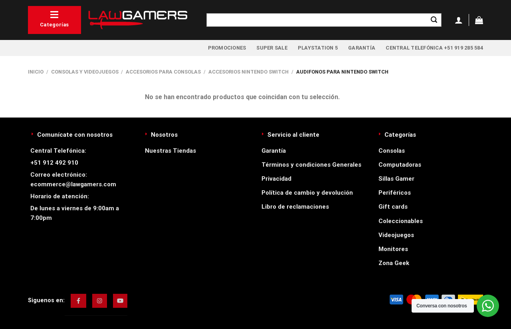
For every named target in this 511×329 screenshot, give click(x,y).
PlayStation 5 (318, 48)
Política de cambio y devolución (307, 192)
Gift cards (393, 206)
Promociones (227, 48)
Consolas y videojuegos (85, 72)
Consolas (391, 150)
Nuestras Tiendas (170, 150)
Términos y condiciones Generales (311, 164)
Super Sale (271, 48)
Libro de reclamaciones (295, 206)
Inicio (36, 72)
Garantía (361, 48)
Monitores (393, 249)
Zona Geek (393, 263)
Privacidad (276, 178)
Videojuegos (396, 235)
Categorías (54, 19)
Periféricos (394, 192)
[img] (78, 300)
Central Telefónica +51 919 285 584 (434, 48)
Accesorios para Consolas (163, 72)
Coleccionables (400, 221)
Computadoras (399, 164)
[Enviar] (434, 20)
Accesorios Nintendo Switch (248, 72)
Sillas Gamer (396, 178)
